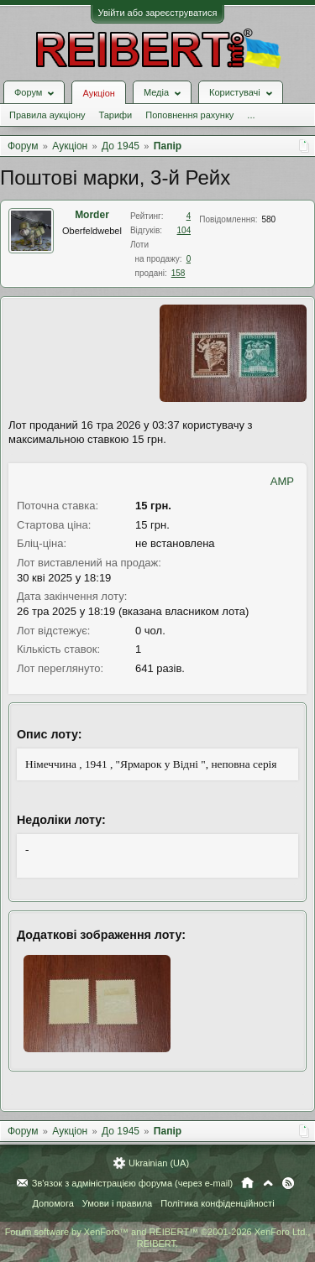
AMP (282, 481)
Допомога (52, 1203)
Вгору (268, 1183)
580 (268, 219)
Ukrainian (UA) (159, 1163)
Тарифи (115, 115)
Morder (92, 215)
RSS (288, 1183)
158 (178, 273)
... (251, 115)
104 (184, 230)
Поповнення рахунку (189, 115)
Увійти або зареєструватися (158, 13)
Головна (247, 1183)
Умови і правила (117, 1203)
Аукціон (98, 93)
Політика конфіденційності (217, 1203)
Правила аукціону (47, 115)
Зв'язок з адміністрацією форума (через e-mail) (133, 1183)
